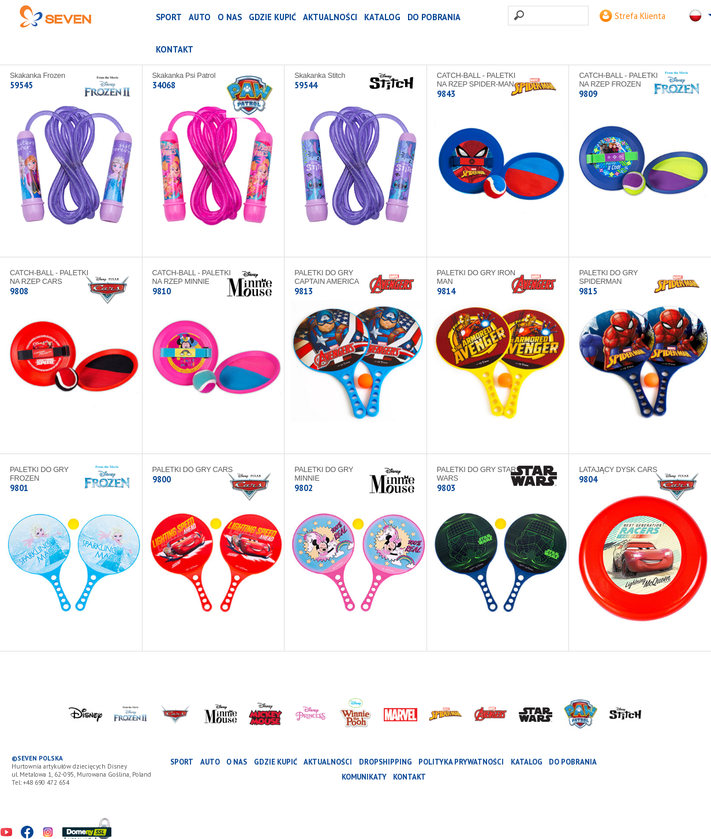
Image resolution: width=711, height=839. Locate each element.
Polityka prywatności (461, 762)
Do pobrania (434, 17)
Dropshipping (385, 762)
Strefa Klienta (632, 15)
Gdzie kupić (272, 17)
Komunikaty (364, 777)
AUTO (200, 17)
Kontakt (174, 49)
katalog (382, 17)
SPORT (169, 17)
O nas (230, 17)
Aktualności (330, 17)
